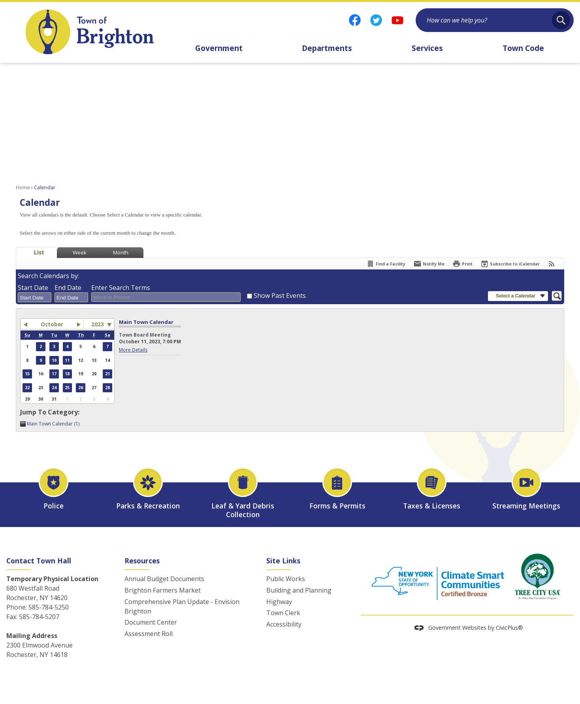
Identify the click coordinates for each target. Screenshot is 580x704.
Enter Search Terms (120, 287)
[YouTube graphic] (397, 20)
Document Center (150, 622)
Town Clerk (283, 612)
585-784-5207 (39, 616)
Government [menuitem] (219, 48)
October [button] (52, 324)
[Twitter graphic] (376, 20)
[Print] (462, 264)
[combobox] (34, 297)
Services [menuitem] (427, 48)
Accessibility (283, 624)
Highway (279, 601)
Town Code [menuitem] (523, 48)
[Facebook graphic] (355, 20)
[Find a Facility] (385, 264)
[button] (561, 20)
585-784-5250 (48, 607)
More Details (133, 349)
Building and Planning (298, 590)
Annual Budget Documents (164, 578)
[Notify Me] (428, 264)
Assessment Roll (148, 633)
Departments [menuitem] (327, 48)
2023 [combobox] (97, 324)
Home (23, 187)
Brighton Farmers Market (162, 590)
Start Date (33, 287)
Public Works (285, 578)
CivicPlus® (509, 627)
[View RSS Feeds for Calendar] (552, 264)
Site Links (283, 560)
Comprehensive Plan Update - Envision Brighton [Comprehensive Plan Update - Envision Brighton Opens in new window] (181, 606)
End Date (68, 287)
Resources (142, 560)
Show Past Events (280, 295)
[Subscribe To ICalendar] (510, 264)
